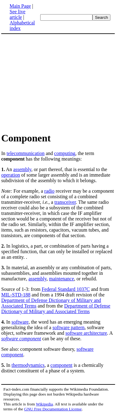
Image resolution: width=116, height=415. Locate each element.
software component (21, 338)
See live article (17, 14)
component (61, 365)
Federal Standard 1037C (66, 289)
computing (64, 153)
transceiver (65, 202)
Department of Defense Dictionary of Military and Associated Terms (55, 308)
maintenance (61, 278)
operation (10, 175)
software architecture (86, 333)
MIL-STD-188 (15, 294)
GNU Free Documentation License (53, 409)
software (19, 322)
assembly (22, 169)
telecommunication (25, 153)
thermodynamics (28, 365)
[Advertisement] (53, 83)
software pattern (69, 327)
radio (49, 191)
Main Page (20, 6)
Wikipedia (44, 404)
